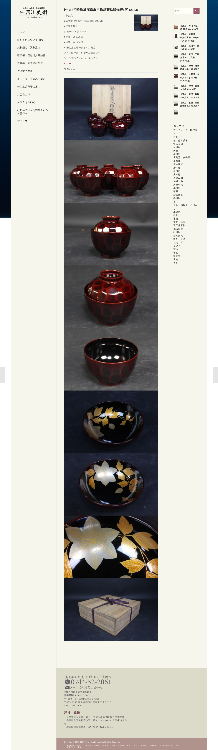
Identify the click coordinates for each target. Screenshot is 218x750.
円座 (175, 150)
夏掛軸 (177, 171)
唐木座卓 (178, 164)
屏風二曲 (178, 177)
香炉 (175, 263)
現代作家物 (179, 225)
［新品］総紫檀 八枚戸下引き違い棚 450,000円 (189, 77)
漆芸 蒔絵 (179, 222)
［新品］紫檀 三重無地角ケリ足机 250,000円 (189, 57)
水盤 (175, 218)
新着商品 (178, 195)
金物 (175, 259)
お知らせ (178, 137)
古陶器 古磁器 (181, 157)
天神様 (177, 174)
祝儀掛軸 (178, 229)
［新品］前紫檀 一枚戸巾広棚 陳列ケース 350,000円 (189, 37)
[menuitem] (33, 32)
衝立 (175, 252)
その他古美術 (180, 140)
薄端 (175, 249)
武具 (175, 215)
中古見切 (178, 143)
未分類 (177, 211)
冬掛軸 (177, 154)
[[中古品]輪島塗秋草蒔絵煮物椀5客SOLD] (2, 375)
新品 (175, 191)
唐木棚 (177, 167)
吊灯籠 (177, 161)
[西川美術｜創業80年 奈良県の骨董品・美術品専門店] (33, 12)
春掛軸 (177, 198)
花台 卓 (178, 242)
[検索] (186, 11)
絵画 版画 (179, 239)
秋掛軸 (177, 232)
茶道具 (177, 245)
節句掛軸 (178, 235)
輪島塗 (177, 256)
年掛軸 (177, 188)
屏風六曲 (178, 181)
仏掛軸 (177, 147)
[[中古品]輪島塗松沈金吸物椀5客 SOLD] (215, 375)
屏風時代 (178, 184)
